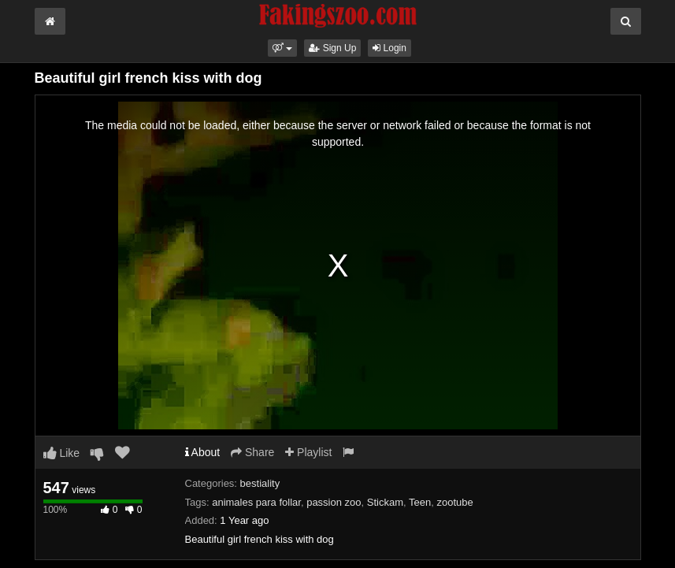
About (203, 452)
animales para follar (256, 502)
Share (252, 452)
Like (61, 453)
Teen (420, 502)
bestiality (260, 483)
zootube (454, 502)
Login (389, 48)
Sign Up (332, 48)
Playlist (308, 452)
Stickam (385, 502)
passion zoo (333, 502)
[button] (282, 48)
